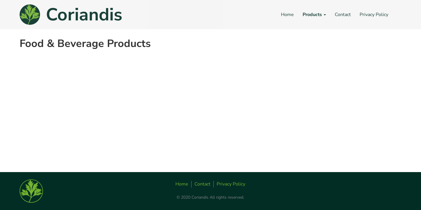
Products (314, 14)
